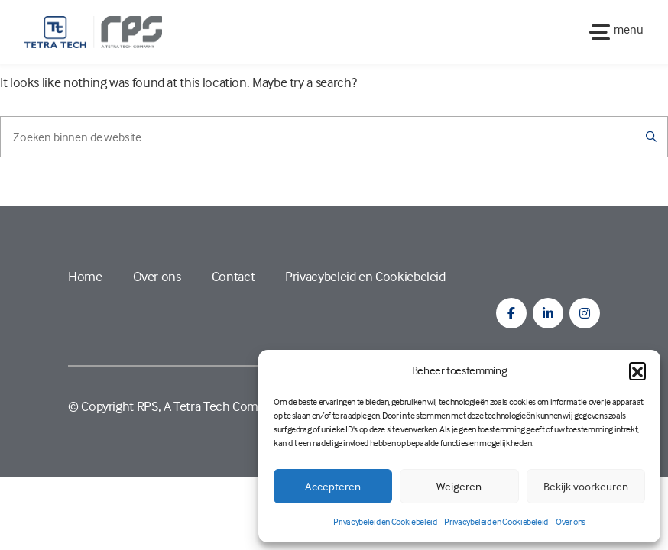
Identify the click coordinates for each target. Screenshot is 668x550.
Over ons (570, 521)
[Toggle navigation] (612, 31)
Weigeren (459, 486)
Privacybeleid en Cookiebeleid (385, 521)
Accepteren (333, 486)
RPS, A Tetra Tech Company (210, 406)
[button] (637, 370)
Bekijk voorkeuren (585, 486)
